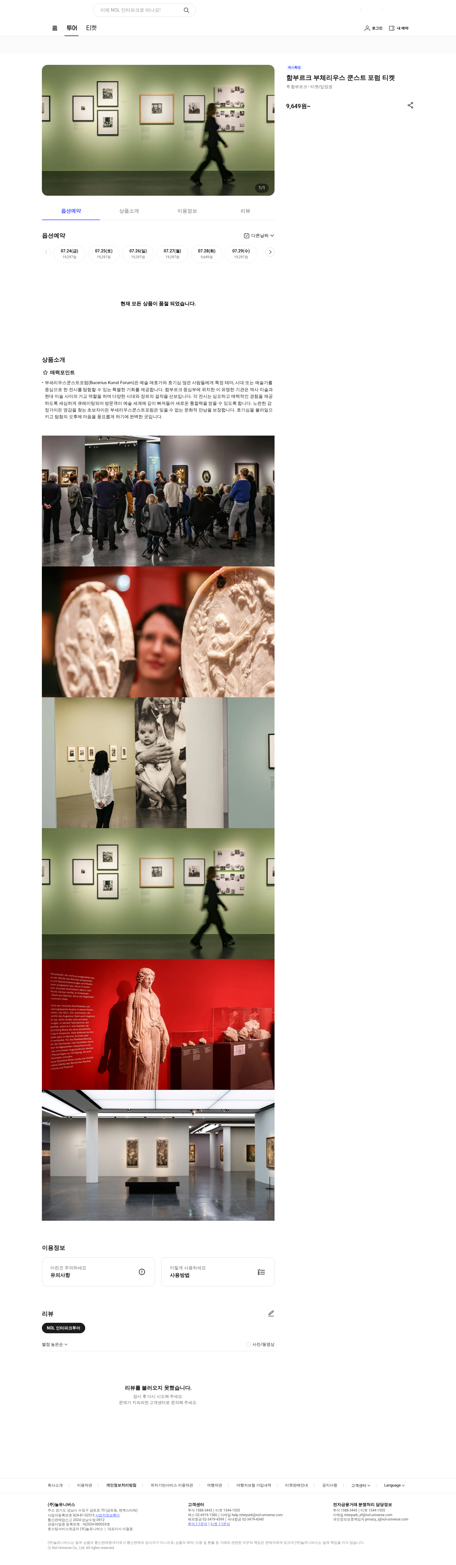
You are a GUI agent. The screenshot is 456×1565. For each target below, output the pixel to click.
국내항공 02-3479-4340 (245, 1519)
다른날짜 (260, 235)
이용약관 (84, 1485)
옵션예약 (71, 211)
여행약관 (214, 1485)
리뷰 (245, 211)
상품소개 (129, 211)
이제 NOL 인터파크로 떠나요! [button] (130, 10)
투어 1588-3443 (200, 1510)
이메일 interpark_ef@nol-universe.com (362, 1515)
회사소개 (55, 1485)
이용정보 (187, 211)
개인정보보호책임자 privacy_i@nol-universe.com (370, 1519)
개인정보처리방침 (121, 1485)
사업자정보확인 (107, 1515)
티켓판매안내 (296, 1485)
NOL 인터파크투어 (63, 1328)
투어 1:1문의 (197, 1524)
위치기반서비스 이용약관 (172, 1485)
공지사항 (329, 1485)
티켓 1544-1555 (227, 1510)
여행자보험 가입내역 (253, 1485)
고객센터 (358, 1485)
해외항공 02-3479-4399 (206, 1519)
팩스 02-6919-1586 (202, 1515)
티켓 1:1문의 (220, 1524)
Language (392, 1485)
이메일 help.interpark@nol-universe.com (251, 1515)
